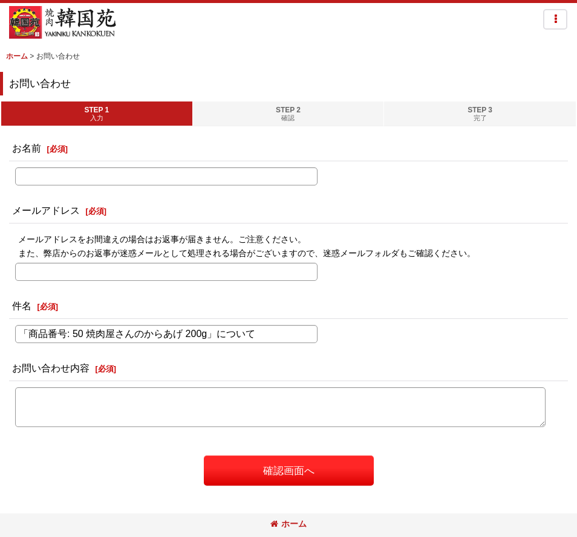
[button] (555, 19)
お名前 (26, 148)
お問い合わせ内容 (51, 367)
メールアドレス (46, 210)
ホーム (288, 524)
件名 (21, 305)
